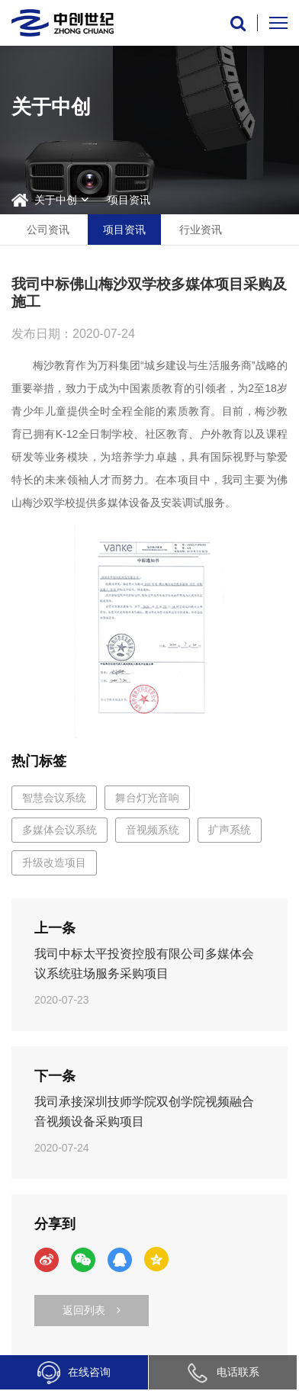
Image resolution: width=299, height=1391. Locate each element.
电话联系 (222, 1372)
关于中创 (55, 200)
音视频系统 (152, 830)
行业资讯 (200, 229)
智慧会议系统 (54, 798)
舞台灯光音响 (147, 798)
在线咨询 (74, 1372)
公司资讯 (48, 229)
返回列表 (92, 1310)
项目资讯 (129, 200)
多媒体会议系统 (59, 830)
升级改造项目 (54, 862)
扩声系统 (229, 830)
